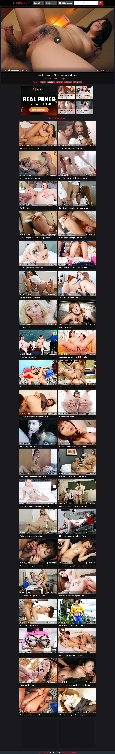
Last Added (38, 3)
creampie (77, 82)
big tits (59, 82)
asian (43, 82)
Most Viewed (50, 3)
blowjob (51, 82)
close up (68, 82)
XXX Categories (65, 3)
